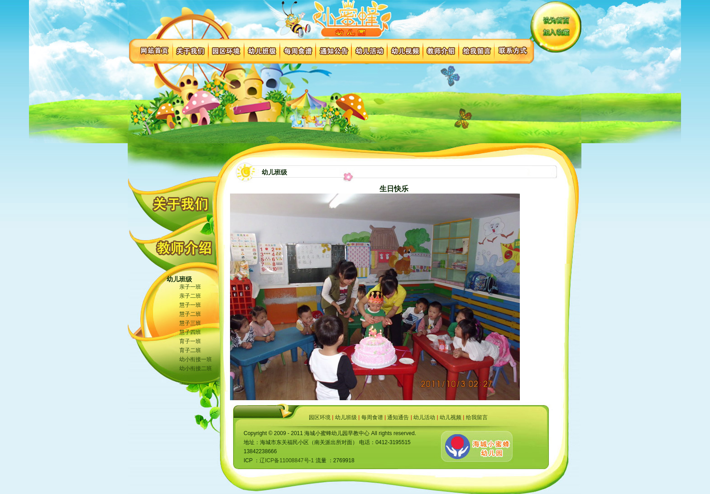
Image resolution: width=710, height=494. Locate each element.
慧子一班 (190, 305)
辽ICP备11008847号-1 (286, 460)
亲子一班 (190, 287)
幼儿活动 (424, 417)
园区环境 (320, 417)
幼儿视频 (450, 417)
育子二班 (190, 350)
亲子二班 (190, 296)
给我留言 (477, 417)
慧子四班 (190, 332)
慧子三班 (190, 323)
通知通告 (398, 417)
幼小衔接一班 (195, 359)
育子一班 (190, 341)
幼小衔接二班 (195, 368)
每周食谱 (372, 417)
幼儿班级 (346, 417)
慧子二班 (190, 314)
